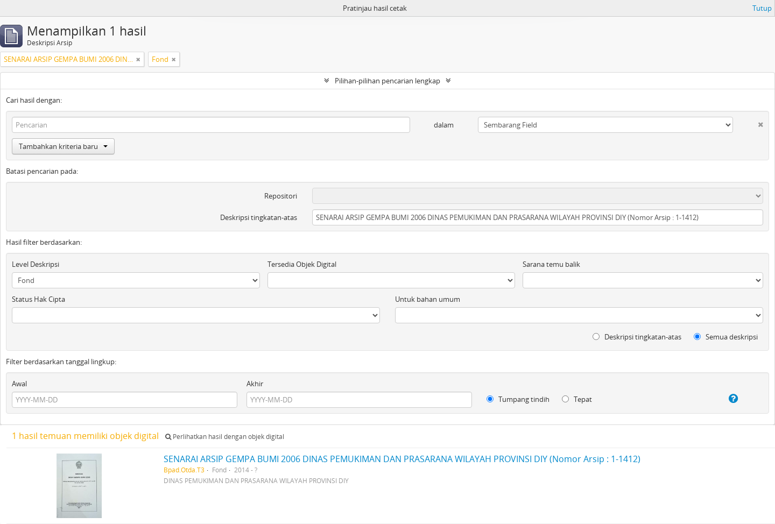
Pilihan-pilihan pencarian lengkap (387, 81)
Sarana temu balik (551, 264)
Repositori (280, 196)
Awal (19, 383)
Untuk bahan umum (427, 299)
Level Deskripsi (35, 264)
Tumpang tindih (518, 399)
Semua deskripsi (726, 337)
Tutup (762, 8)
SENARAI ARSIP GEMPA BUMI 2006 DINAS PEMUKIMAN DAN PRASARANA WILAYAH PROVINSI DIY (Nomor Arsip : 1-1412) (402, 459)
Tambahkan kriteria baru (63, 146)
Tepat (577, 399)
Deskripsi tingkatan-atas (258, 217)
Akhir (254, 383)
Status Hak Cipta (38, 299)
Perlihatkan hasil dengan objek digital (224, 436)
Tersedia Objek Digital (301, 264)
